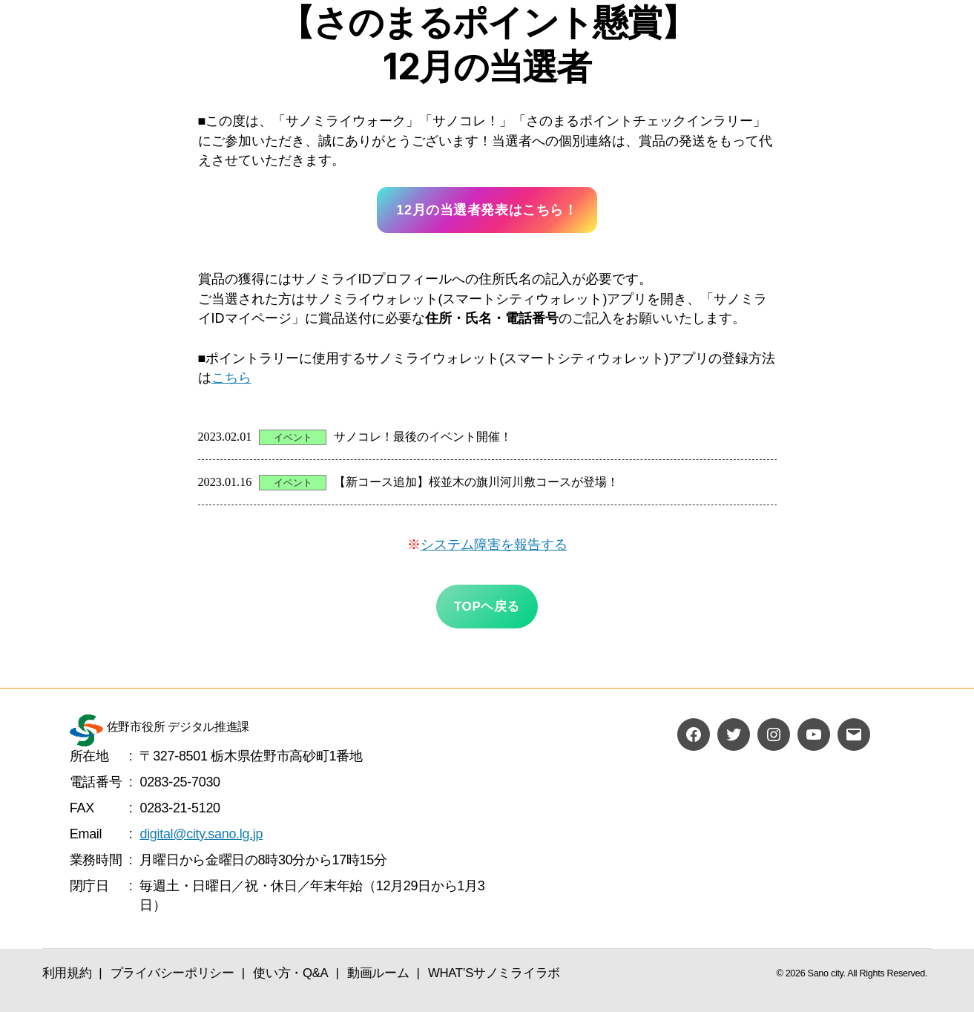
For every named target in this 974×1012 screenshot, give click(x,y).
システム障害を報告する (494, 544)
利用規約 (67, 973)
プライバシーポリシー (172, 973)
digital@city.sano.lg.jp (201, 834)
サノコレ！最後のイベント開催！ (423, 437)
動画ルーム (378, 973)
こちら (231, 377)
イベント (293, 437)
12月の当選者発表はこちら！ (486, 210)
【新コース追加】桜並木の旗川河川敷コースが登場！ (476, 482)
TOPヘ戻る (487, 606)
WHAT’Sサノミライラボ (494, 973)
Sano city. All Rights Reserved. (868, 973)
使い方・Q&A (290, 973)
